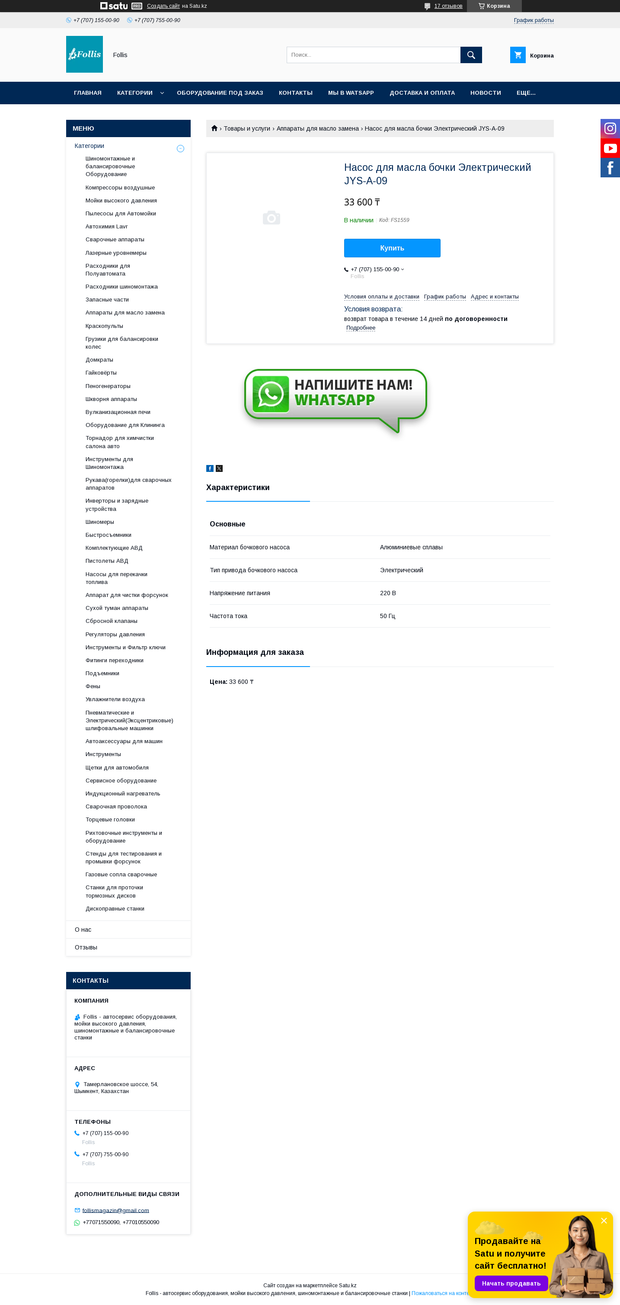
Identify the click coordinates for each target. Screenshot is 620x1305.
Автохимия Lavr (107, 226)
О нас (83, 929)
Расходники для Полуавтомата (108, 270)
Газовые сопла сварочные (121, 874)
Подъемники (102, 673)
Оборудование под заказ (220, 93)
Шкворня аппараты (111, 399)
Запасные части (107, 299)
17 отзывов (449, 6)
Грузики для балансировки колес (122, 343)
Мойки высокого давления (121, 200)
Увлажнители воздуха (115, 699)
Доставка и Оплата (422, 93)
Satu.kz (348, 1286)
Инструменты (103, 754)
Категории (135, 93)
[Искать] (471, 55)
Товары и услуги (247, 128)
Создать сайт (163, 6)
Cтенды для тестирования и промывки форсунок (124, 857)
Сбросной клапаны (111, 621)
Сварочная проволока (116, 806)
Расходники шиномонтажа (122, 286)
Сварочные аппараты (115, 239)
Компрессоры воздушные (120, 187)
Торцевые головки (110, 819)
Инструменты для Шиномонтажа (109, 463)
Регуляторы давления (115, 634)
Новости (485, 93)
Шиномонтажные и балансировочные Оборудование (110, 166)
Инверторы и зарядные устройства (117, 504)
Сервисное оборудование (121, 780)
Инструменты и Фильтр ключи (126, 647)
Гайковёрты (101, 372)
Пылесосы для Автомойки (121, 213)
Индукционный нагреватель (123, 793)
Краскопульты (104, 326)
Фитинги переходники (115, 660)
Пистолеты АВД (107, 561)
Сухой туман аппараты (117, 608)
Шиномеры (100, 522)
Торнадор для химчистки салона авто (120, 442)
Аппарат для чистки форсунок (127, 595)
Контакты (296, 93)
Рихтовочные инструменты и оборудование (124, 837)
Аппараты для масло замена (318, 128)
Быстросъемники (108, 535)
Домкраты (99, 359)
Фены (93, 686)
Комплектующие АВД (114, 548)
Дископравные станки (115, 908)
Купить (392, 248)
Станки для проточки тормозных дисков (114, 891)
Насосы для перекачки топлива (116, 578)
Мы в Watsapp (351, 93)
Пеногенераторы (108, 386)
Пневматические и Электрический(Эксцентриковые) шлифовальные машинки (129, 720)
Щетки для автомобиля (117, 767)
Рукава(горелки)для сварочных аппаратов (129, 484)
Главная (88, 93)
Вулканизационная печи (118, 412)
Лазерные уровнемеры (116, 253)
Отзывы (86, 947)
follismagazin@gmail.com (116, 1210)
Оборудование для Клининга (125, 425)
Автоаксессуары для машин (124, 741)
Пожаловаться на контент (443, 1293)
